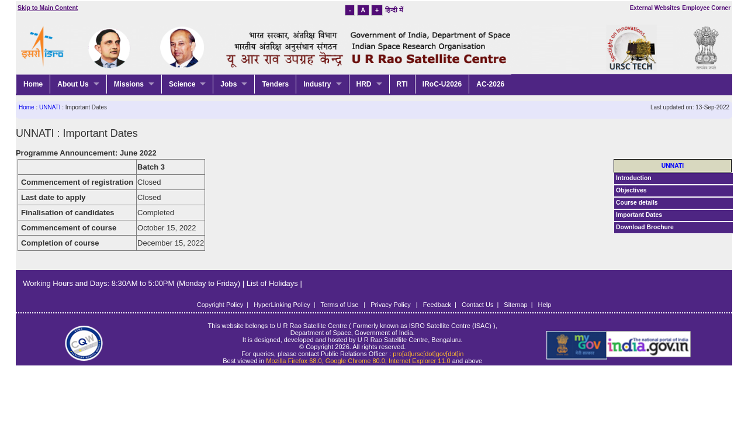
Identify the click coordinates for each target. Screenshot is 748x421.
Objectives (631, 190)
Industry (317, 84)
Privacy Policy (391, 304)
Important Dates (639, 215)
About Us (72, 84)
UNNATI (49, 107)
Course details (637, 202)
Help (545, 304)
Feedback (437, 304)
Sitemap (515, 304)
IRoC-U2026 (442, 84)
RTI (402, 84)
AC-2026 (490, 84)
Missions (129, 84)
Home (33, 84)
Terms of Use (341, 304)
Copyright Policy (220, 304)
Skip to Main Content (48, 8)
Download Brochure (645, 227)
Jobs (228, 84)
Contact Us (477, 304)
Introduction (634, 178)
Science (182, 84)
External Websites (655, 8)
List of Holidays (273, 283)
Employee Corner (706, 8)
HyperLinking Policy (282, 304)
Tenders (275, 84)
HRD (364, 84)
